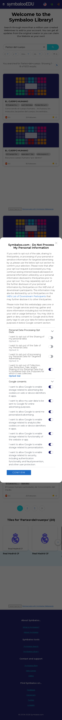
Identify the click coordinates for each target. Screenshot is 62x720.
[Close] (56, 243)
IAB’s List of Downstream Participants (26, 296)
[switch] (50, 337)
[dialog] (31, 360)
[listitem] (31, 331)
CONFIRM (18, 472)
